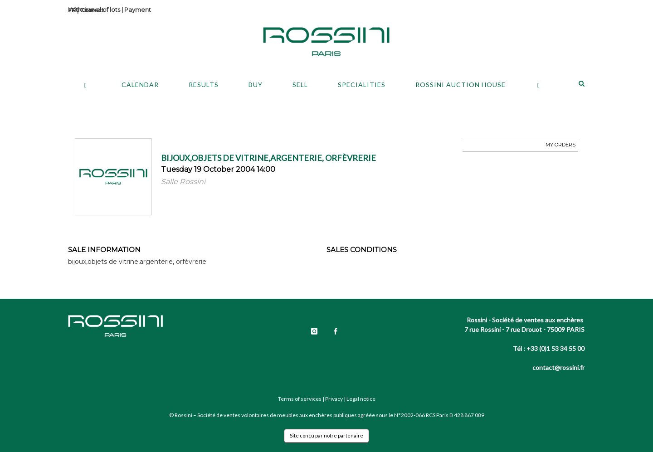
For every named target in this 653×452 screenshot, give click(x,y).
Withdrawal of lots (94, 9)
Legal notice (360, 398)
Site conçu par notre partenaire (326, 435)
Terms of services (300, 398)
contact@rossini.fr (558, 367)
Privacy (334, 398)
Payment (137, 9)
